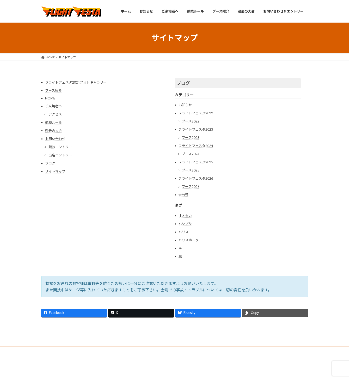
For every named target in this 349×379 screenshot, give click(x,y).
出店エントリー (60, 155)
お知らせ (185, 105)
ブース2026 (190, 186)
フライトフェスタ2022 (195, 113)
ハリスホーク (188, 240)
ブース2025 (190, 170)
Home (50, 351)
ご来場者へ (53, 106)
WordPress (148, 370)
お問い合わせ (55, 139)
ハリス (183, 232)
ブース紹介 (53, 90)
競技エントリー (60, 147)
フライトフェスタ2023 (195, 129)
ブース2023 (190, 137)
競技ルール (53, 122)
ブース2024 (190, 154)
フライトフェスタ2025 (195, 162)
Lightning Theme (173, 370)
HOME (50, 98)
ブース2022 (190, 121)
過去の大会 (53, 130)
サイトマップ (55, 171)
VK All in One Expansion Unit (205, 370)
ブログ (50, 163)
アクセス (55, 114)
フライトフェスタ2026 (195, 178)
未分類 (183, 195)
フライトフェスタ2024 (195, 146)
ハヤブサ (185, 224)
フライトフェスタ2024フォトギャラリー (76, 82)
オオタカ (185, 216)
